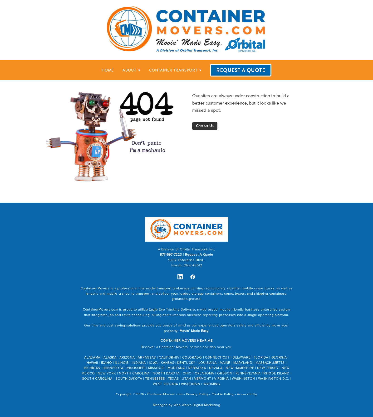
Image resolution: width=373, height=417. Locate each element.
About (131, 70)
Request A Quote (240, 70)
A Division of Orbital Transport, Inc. (186, 249)
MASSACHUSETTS (270, 362)
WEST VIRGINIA (165, 384)
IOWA (153, 362)
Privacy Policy (197, 394)
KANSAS (167, 362)
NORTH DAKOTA (166, 373)
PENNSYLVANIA (248, 373)
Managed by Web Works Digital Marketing (186, 405)
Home (108, 70)
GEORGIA (279, 357)
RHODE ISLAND (276, 373)
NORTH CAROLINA (134, 373)
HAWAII (92, 362)
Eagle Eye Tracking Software (172, 309)
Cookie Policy (223, 394)
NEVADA (216, 367)
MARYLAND (242, 362)
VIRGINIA (221, 378)
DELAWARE (242, 357)
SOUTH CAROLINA (97, 378)
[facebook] (192, 277)
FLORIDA (261, 357)
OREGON (224, 373)
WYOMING (211, 384)
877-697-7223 (171, 254)
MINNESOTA (113, 367)
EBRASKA (198, 367)
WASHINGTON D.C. (273, 378)
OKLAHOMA (204, 373)
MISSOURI (156, 367)
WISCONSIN (190, 384)
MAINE (225, 362)
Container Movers (95, 288)
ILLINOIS (122, 362)
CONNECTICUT (217, 357)
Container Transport (175, 70)
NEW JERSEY (268, 367)
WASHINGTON (243, 378)
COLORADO (192, 357)
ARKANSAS (147, 357)
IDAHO (106, 362)
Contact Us (205, 126)
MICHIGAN (91, 367)
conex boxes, (235, 293)
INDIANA (139, 362)
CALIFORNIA (169, 357)
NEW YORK (107, 373)
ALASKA (109, 357)
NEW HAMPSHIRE (240, 367)
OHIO (187, 373)
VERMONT (202, 378)
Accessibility (247, 394)
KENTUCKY (186, 362)
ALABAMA (92, 357)
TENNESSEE (155, 378)
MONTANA (176, 367)
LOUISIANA (207, 362)
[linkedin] (180, 277)
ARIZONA (127, 357)
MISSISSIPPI (136, 367)
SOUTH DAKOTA (129, 378)
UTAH (186, 378)
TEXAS (173, 378)
